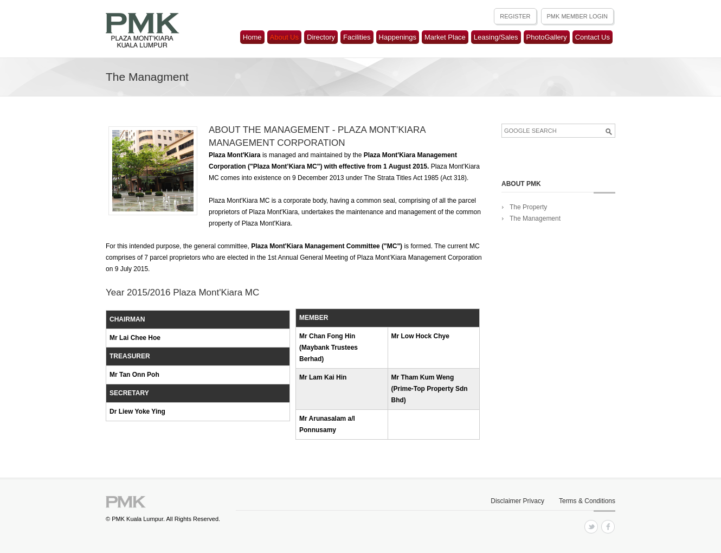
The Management (535, 218)
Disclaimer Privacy (517, 501)
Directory (321, 37)
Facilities (357, 37)
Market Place (445, 37)
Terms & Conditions (587, 501)
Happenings (397, 37)
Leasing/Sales (496, 37)
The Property (528, 207)
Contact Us (592, 37)
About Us (284, 37)
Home (252, 37)
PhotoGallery (546, 37)
